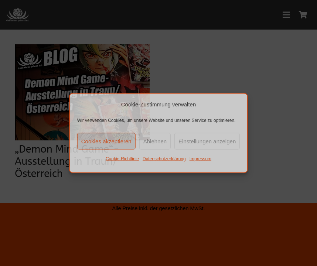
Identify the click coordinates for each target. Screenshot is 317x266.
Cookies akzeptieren (106, 141)
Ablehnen (155, 141)
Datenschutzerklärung (164, 158)
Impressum (200, 158)
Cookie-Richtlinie (122, 158)
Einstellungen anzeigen (207, 141)
